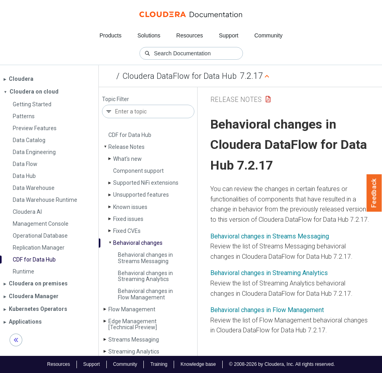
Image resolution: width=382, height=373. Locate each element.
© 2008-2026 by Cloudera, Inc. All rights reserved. (282, 364)
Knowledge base (198, 364)
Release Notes (126, 147)
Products (110, 35)
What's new (127, 159)
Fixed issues (128, 219)
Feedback (374, 193)
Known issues (130, 207)
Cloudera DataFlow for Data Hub (180, 76)
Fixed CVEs (127, 231)
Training (158, 364)
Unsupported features (141, 194)
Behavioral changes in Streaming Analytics (145, 276)
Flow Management (131, 309)
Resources (189, 35)
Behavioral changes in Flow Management (145, 294)
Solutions (149, 35)
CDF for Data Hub (129, 135)
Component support (138, 171)
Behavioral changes (138, 243)
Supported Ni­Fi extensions (145, 183)
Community (269, 35)
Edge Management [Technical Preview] (132, 324)
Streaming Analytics (133, 351)
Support (228, 35)
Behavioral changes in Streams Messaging (145, 258)
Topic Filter (115, 99)
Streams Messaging (133, 339)
